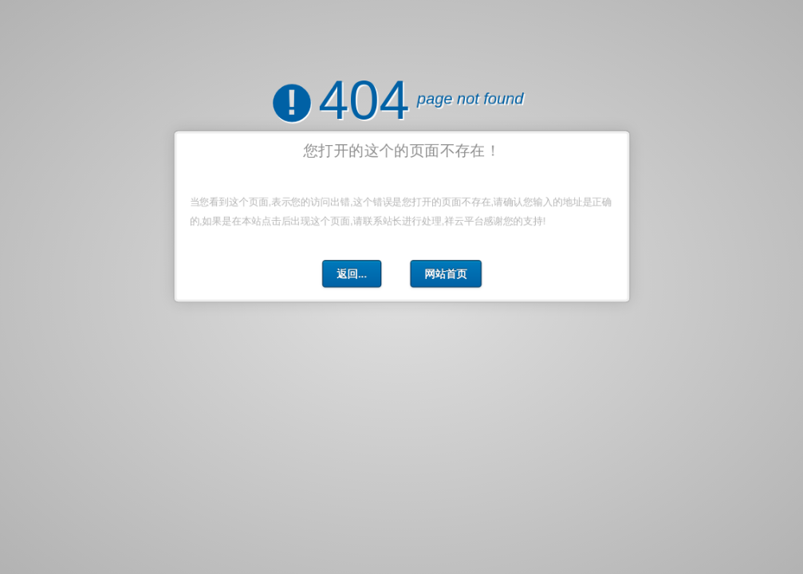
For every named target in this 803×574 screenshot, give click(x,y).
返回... (350, 275)
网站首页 (445, 275)
